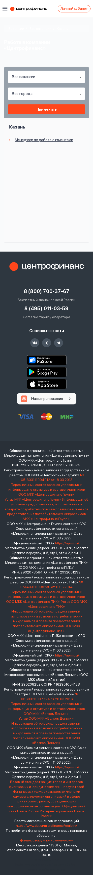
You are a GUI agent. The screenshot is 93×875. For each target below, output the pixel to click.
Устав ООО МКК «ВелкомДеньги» (46, 718)
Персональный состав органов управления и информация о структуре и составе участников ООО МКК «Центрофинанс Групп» (46, 489)
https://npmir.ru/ (67, 543)
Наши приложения (47, 398)
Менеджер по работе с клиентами (44, 140)
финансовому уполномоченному (46, 840)
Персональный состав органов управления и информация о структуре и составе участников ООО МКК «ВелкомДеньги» (46, 708)
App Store (46, 384)
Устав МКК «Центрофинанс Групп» (33, 499)
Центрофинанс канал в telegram (58, 343)
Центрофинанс (31, 8)
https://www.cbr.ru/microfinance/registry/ (46, 826)
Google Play (46, 372)
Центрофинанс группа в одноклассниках (46, 343)
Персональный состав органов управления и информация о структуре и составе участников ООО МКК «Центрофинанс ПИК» (45, 597)
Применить (46, 109)
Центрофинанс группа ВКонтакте (34, 343)
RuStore (46, 360)
